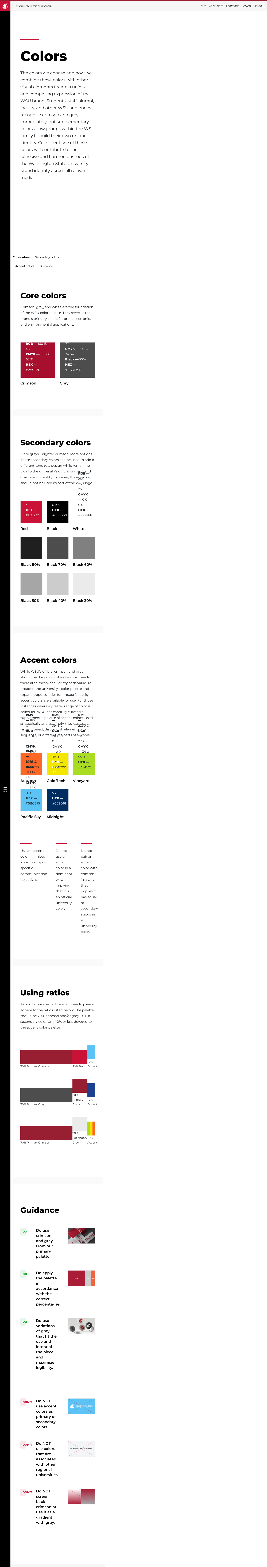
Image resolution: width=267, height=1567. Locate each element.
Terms (47, 1540)
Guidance (125, 194)
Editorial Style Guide (142, 1507)
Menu (5, 791)
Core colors (51, 194)
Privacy (48, 1529)
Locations (232, 6)
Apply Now (216, 6)
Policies (226, 1561)
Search (259, 6)
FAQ (131, 1540)
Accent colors (103, 194)
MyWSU (246, 6)
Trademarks (51, 1507)
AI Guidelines (137, 1518)
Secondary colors (77, 194)
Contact (133, 1529)
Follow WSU (254, 1561)
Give (203, 6)
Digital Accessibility (57, 1518)
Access (213, 1561)
